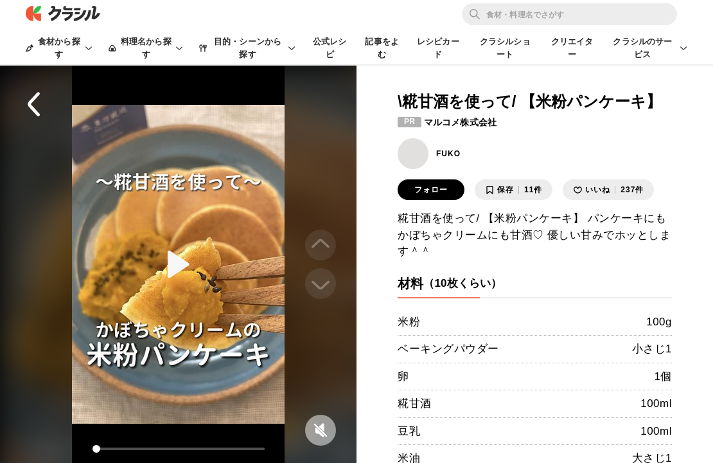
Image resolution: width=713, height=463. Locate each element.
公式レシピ (330, 48)
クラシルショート (505, 48)
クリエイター (572, 48)
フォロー (431, 189)
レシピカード (438, 48)
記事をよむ (382, 48)
